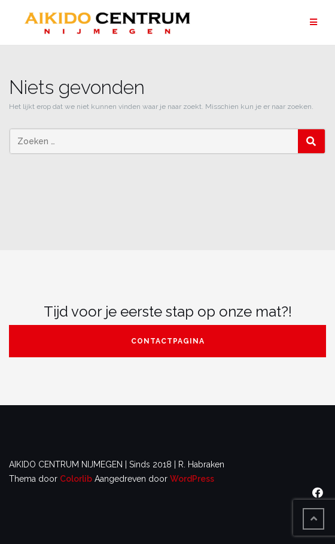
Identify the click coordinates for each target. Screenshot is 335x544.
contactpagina (168, 341)
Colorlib (76, 479)
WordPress (192, 479)
